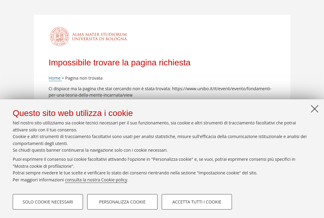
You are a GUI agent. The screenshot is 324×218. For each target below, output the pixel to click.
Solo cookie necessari (48, 202)
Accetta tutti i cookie (196, 202)
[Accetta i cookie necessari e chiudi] (314, 109)
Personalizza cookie (122, 202)
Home (55, 78)
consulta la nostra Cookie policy (96, 180)
